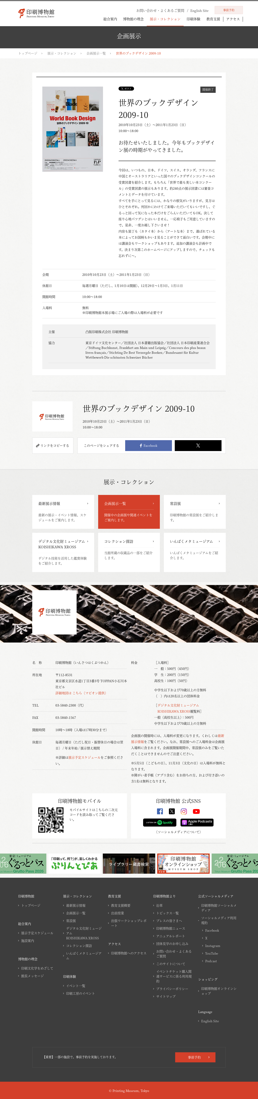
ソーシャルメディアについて (178, 832)
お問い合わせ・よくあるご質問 (174, 954)
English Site (210, 1021)
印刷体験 (193, 19)
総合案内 (110, 19)
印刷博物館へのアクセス (129, 953)
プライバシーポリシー (172, 988)
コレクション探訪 (79, 945)
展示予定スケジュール (84, 757)
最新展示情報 (75, 905)
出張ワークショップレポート (129, 923)
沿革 (159, 905)
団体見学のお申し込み (172, 943)
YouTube (211, 953)
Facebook (148, 445)
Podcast (211, 961)
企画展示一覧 (96, 53)
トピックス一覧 (167, 913)
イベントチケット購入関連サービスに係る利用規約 (174, 976)
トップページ (27, 53)
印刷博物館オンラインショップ (219, 991)
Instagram (212, 945)
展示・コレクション (165, 19)
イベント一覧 (75, 985)
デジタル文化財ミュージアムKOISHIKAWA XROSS (84, 933)
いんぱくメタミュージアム (84, 956)
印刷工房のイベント (80, 993)
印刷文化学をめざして (37, 968)
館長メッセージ (32, 976)
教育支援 (213, 19)
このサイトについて (170, 964)
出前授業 (117, 913)
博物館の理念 (133, 19)
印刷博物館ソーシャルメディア (219, 908)
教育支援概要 (120, 905)
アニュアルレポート (170, 936)
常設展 (71, 920)
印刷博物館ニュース (170, 928)
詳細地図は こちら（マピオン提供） (81, 693)
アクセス (233, 19)
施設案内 (27, 940)
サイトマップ (166, 996)
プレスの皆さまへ (169, 920)
